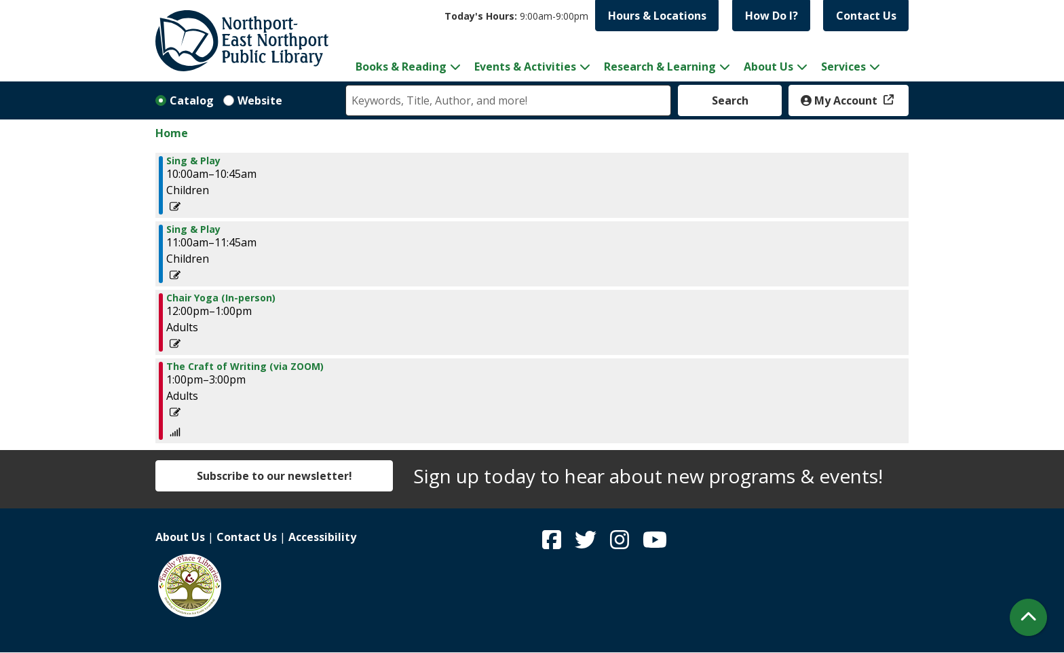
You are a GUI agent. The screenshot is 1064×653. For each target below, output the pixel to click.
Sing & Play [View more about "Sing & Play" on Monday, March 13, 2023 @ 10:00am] (193, 161)
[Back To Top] (1028, 617)
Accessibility (322, 536)
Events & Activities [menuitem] (525, 66)
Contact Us (866, 15)
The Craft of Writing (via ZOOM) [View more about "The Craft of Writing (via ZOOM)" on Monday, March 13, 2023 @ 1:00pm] (245, 366)
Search (730, 100)
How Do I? (771, 15)
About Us (180, 536)
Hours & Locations (657, 15)
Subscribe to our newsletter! (274, 475)
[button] (516, 16)
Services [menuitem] (843, 66)
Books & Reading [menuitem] (401, 66)
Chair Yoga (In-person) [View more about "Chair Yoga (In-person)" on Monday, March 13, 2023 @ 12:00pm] (221, 298)
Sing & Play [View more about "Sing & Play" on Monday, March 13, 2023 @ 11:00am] (193, 229)
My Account (840, 100)
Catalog (192, 100)
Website (260, 100)
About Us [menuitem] (768, 66)
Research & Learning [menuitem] (660, 66)
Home (171, 133)
